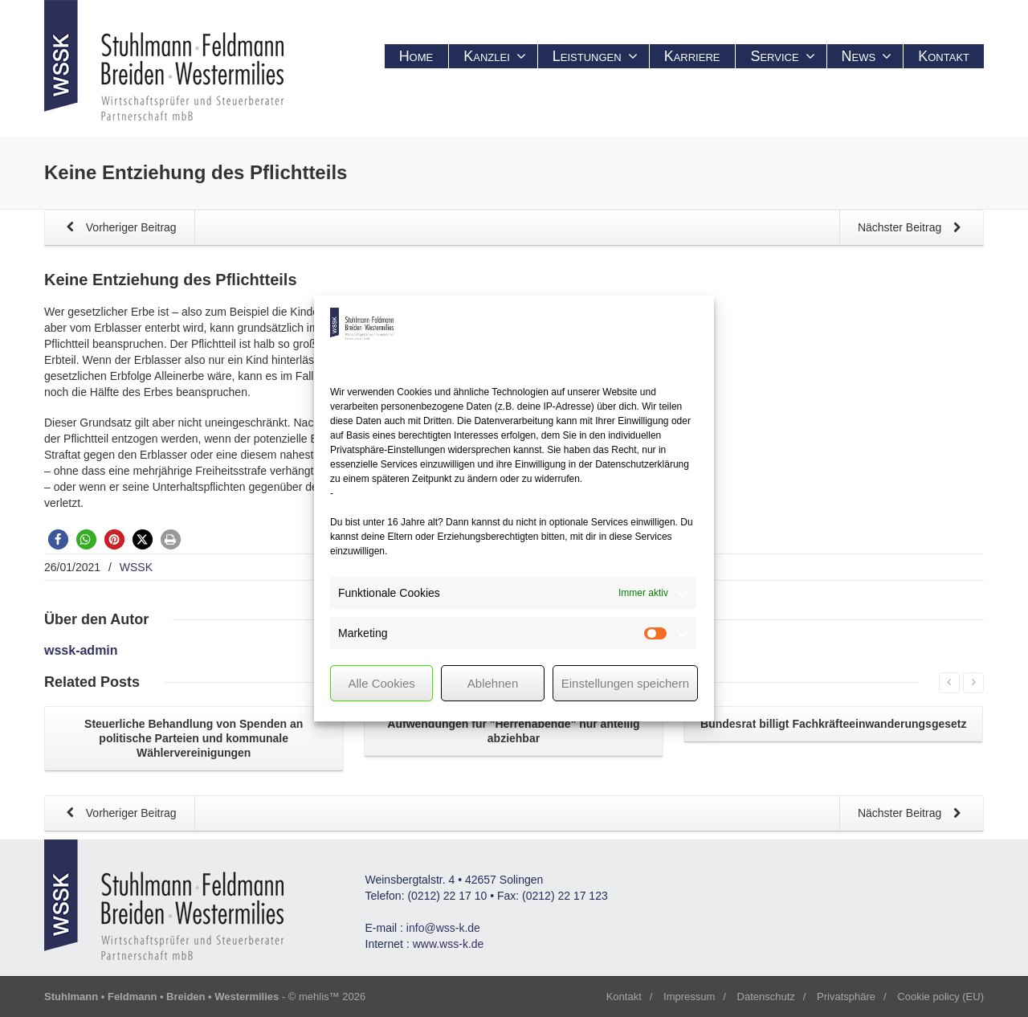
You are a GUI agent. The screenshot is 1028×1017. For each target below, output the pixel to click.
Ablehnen (492, 683)
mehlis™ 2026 (332, 996)
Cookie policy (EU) (940, 996)
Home (416, 56)
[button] (58, 539)
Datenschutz (766, 996)
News (867, 56)
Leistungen (595, 56)
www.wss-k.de (448, 943)
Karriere (692, 56)
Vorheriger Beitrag (118, 228)
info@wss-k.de (443, 927)
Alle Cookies (381, 683)
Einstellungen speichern (625, 683)
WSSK (136, 567)
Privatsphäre (846, 996)
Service (782, 56)
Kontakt (943, 56)
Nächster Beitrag (912, 228)
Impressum (689, 996)
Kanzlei (494, 56)
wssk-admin (81, 650)
